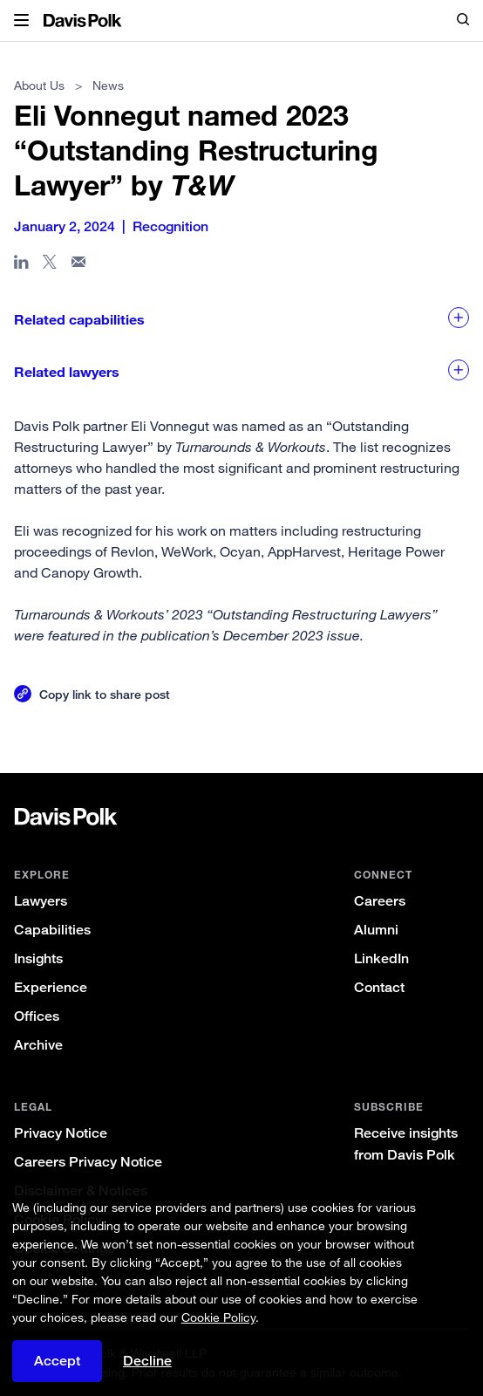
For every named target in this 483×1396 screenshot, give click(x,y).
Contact (379, 987)
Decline (147, 1367)
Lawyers (40, 901)
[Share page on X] (50, 265)
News (108, 85)
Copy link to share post (104, 694)
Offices (36, 1016)
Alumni (376, 929)
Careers (379, 901)
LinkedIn (381, 958)
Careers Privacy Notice (88, 1161)
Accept (57, 1367)
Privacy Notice (60, 1133)
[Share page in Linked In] (21, 265)
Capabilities (52, 929)
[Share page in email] (78, 265)
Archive (38, 1045)
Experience (50, 987)
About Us (39, 85)
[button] (21, 20)
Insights (38, 958)
